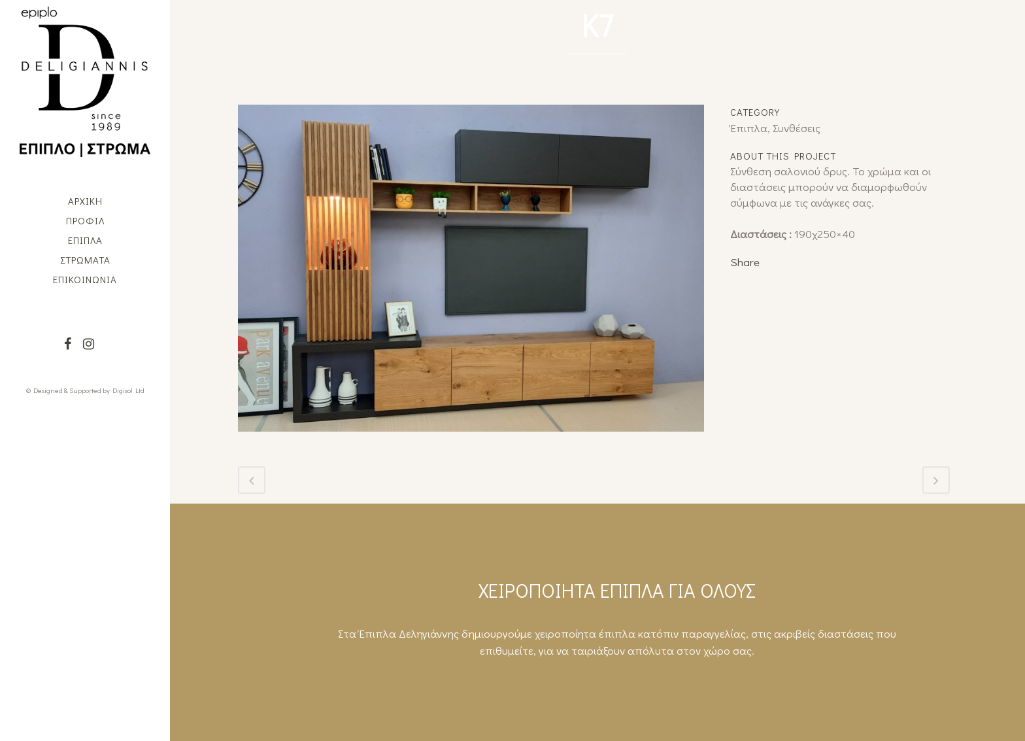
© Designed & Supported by (68, 390)
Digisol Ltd (128, 390)
